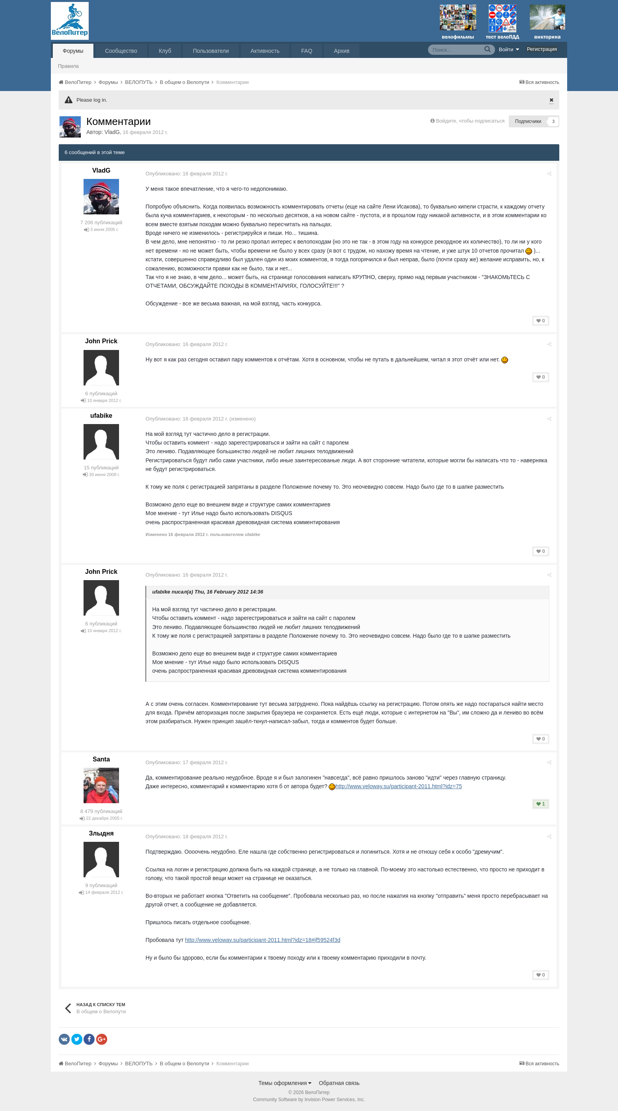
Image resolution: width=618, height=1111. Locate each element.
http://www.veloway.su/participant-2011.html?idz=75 (400, 786)
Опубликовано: (188, 174)
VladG (112, 132)
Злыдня (101, 833)
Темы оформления (285, 1083)
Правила (68, 66)
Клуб (165, 51)
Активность (265, 51)
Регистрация (542, 49)
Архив (341, 51)
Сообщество (121, 51)
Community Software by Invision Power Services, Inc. (309, 1099)
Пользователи (211, 51)
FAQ (306, 51)
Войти (509, 49)
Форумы (73, 51)
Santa (101, 759)
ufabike (101, 415)
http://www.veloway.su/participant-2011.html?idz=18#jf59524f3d (263, 940)
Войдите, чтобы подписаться (470, 121)
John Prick (101, 341)
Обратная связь (339, 1083)
